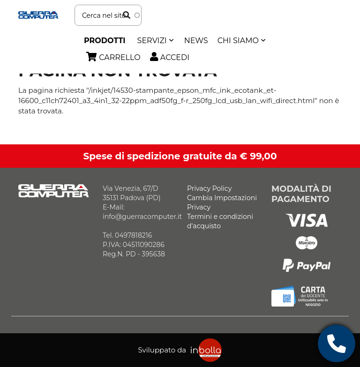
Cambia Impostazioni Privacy (222, 202)
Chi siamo (238, 40)
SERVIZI (152, 40)
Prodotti (105, 40)
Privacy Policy (209, 188)
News (196, 40)
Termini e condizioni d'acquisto (220, 221)
